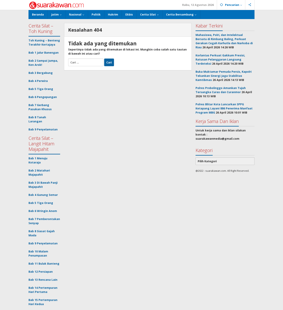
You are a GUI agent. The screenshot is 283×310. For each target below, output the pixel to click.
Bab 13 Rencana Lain (42, 280)
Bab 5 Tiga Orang (40, 89)
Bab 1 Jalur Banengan (43, 52)
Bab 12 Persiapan (40, 271)
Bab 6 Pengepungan (42, 97)
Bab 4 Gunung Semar (43, 195)
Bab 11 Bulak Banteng (43, 263)
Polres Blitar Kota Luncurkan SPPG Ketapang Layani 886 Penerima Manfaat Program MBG (224, 108)
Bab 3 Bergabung (40, 73)
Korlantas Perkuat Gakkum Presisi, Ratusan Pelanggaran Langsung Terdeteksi (220, 59)
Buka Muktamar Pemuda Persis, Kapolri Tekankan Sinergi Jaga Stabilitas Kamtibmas (224, 76)
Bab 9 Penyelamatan (43, 129)
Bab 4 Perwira (38, 81)
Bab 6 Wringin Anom (42, 211)
